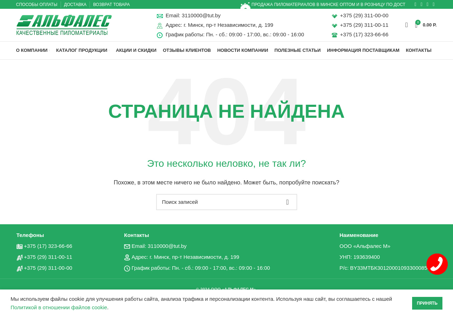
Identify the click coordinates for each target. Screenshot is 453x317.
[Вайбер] (433, 4)
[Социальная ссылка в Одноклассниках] (415, 4)
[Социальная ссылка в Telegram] (427, 4)
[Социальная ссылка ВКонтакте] (421, 4)
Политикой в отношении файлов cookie (59, 307)
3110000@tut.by (201, 18)
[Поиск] (406, 27)
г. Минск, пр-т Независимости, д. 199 (228, 28)
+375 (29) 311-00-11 (364, 28)
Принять (427, 303)
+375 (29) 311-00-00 (364, 18)
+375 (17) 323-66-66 (364, 37)
